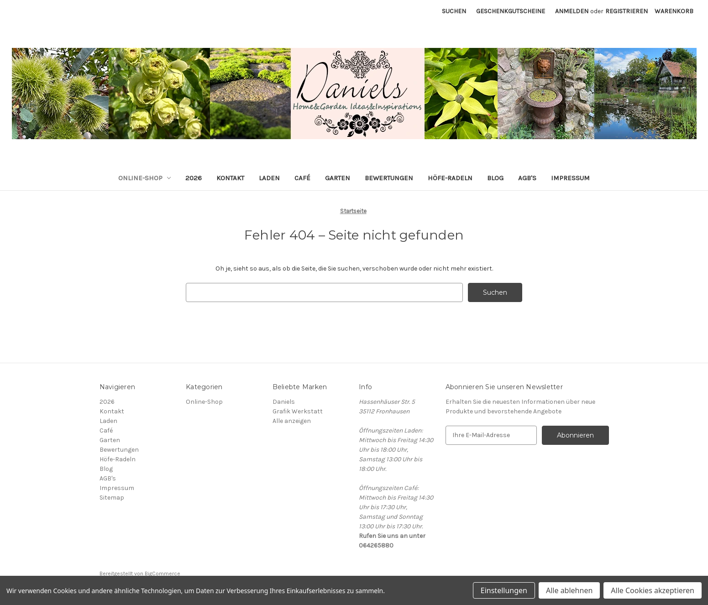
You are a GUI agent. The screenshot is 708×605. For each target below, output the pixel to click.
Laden (269, 178)
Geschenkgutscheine (510, 11)
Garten (337, 178)
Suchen (454, 11)
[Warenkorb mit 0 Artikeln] (674, 11)
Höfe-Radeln (450, 178)
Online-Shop (144, 178)
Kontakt (230, 178)
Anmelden (571, 11)
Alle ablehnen (569, 590)
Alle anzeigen (292, 421)
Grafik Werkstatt (298, 411)
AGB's (527, 178)
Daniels (284, 402)
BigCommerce (162, 573)
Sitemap (112, 497)
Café (302, 178)
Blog (495, 178)
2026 (193, 178)
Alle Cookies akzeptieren (652, 590)
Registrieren (626, 11)
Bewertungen (389, 178)
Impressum (570, 178)
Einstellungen (504, 590)
